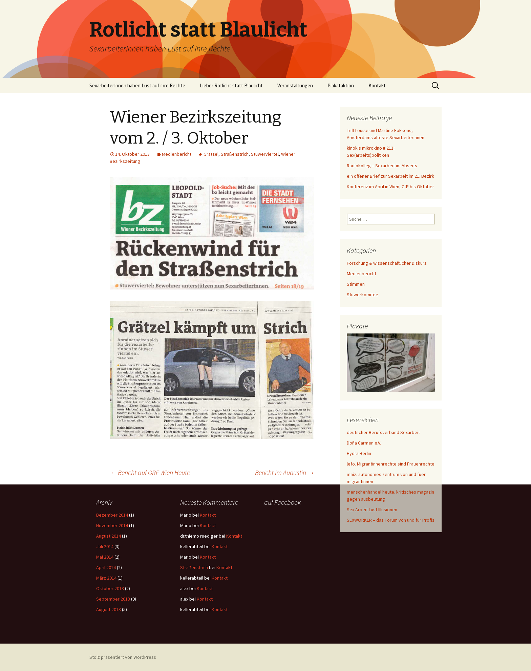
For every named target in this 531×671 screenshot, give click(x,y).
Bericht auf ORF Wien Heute (150, 472)
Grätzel (211, 154)
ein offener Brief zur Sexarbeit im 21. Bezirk (390, 176)
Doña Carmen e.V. (364, 443)
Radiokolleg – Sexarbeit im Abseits (382, 166)
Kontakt (377, 85)
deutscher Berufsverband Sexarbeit (383, 432)
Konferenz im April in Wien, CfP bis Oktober (390, 186)
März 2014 (106, 578)
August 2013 (108, 609)
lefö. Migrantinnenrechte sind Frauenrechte (390, 464)
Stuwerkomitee (362, 294)
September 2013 (113, 599)
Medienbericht (176, 154)
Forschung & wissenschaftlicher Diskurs (387, 263)
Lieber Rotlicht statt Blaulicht (231, 85)
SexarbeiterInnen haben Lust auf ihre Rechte (137, 85)
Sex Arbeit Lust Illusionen (372, 509)
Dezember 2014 (112, 515)
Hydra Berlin (359, 453)
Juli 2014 (104, 546)
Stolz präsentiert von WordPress (122, 657)
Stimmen (356, 284)
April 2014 (106, 567)
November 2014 (112, 525)
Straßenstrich (235, 154)
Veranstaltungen (295, 85)
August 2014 (108, 536)
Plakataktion (340, 85)
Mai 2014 (104, 557)
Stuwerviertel (265, 154)
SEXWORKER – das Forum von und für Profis (390, 520)
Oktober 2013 (110, 588)
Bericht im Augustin (284, 472)
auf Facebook (282, 502)
